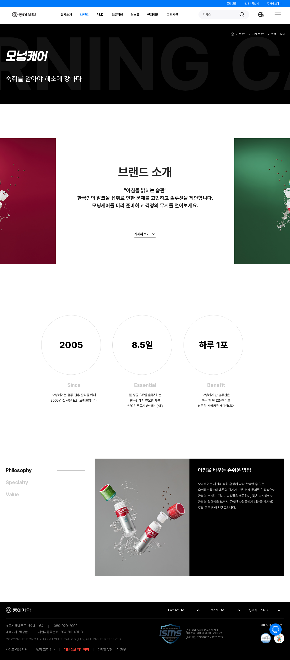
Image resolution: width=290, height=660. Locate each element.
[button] (223, 14)
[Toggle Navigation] (277, 14)
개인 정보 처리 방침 (76, 649)
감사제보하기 (274, 3)
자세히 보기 (141, 234)
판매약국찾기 (251, 3)
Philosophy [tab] (19, 470)
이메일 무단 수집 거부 (111, 649)
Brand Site (216, 610)
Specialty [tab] (17, 482)
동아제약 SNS (258, 610)
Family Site (176, 610)
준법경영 (231, 3)
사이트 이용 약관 (17, 649)
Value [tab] (12, 494)
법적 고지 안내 (45, 649)
